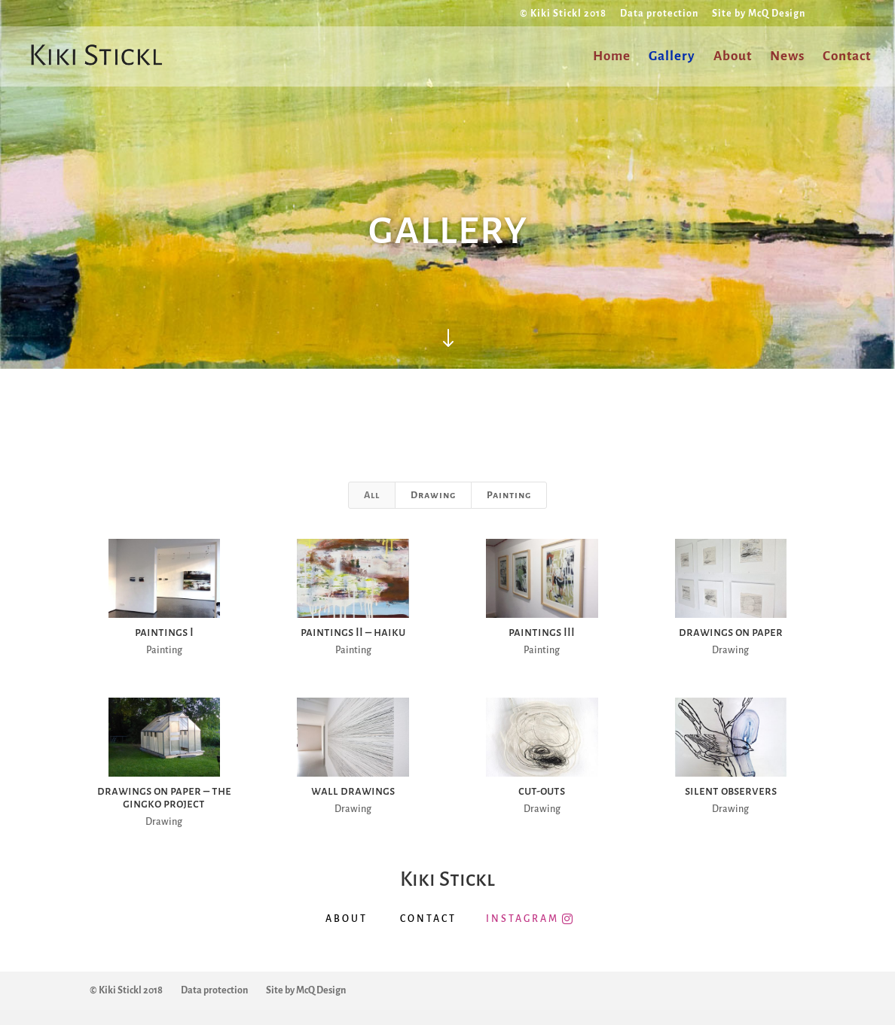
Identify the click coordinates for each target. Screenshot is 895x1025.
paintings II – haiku (352, 631)
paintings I (163, 631)
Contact (847, 57)
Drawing (433, 495)
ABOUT (346, 919)
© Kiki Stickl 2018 (563, 13)
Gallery (672, 57)
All (372, 495)
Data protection (659, 13)
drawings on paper (730, 631)
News (787, 57)
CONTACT (428, 919)
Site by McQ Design (758, 13)
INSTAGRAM (522, 919)
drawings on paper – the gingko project (163, 797)
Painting (509, 495)
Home (612, 57)
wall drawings (352, 790)
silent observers (730, 790)
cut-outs (541, 790)
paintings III (542, 631)
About (732, 57)
